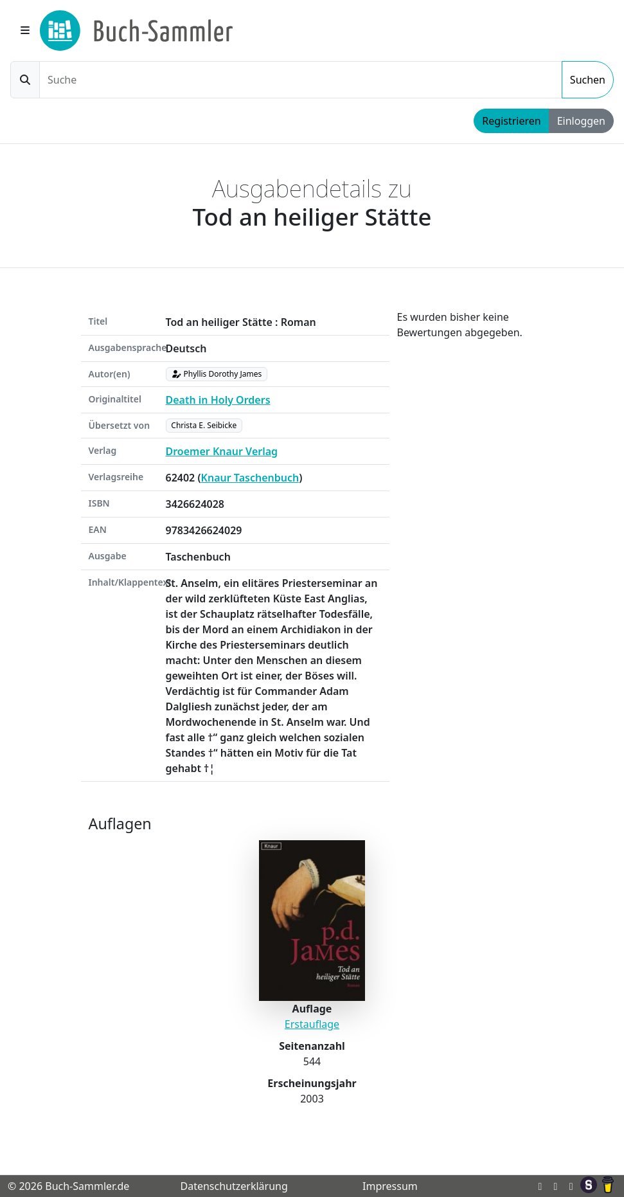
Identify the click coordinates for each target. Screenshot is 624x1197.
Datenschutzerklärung (233, 1186)
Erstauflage (312, 1024)
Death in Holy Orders (218, 400)
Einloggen (581, 121)
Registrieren (511, 121)
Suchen (587, 80)
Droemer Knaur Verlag (222, 451)
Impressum (390, 1186)
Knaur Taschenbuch (250, 478)
